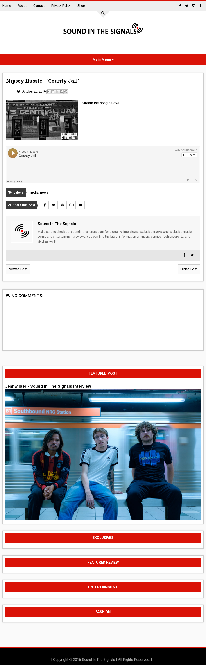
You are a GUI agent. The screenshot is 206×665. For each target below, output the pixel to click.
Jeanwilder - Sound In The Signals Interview (48, 386)
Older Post (188, 269)
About (22, 5)
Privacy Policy (61, 5)
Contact (39, 5)
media (33, 192)
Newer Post (18, 269)
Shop (81, 5)
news (44, 192)
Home (6, 5)
